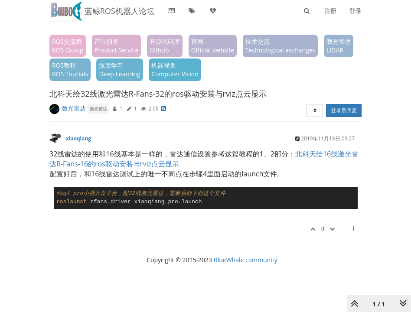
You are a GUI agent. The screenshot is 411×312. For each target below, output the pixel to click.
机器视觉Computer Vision (175, 69)
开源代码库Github (165, 45)
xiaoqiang (78, 138)
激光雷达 (74, 108)
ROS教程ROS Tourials (70, 69)
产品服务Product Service (116, 45)
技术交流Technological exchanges (280, 45)
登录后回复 (344, 110)
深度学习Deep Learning (119, 69)
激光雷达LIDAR (338, 45)
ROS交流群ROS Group (67, 45)
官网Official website (212, 45)
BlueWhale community (245, 260)
